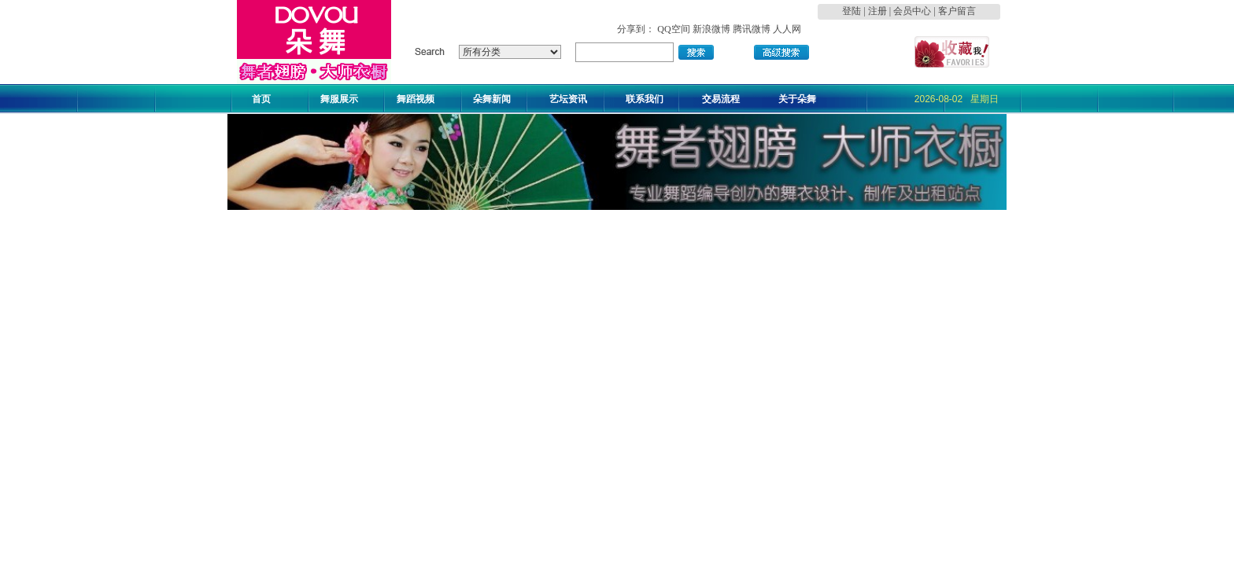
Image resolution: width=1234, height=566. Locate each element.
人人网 (787, 29)
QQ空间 (673, 29)
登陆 (851, 11)
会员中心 (912, 11)
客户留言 (957, 11)
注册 (877, 11)
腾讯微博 (751, 29)
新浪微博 (711, 29)
